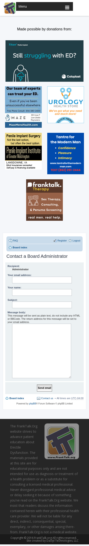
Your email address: (19, 275)
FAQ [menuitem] (15, 240)
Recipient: (14, 266)
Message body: (17, 312)
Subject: (12, 300)
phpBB (32, 403)
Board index (16, 398)
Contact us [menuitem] (47, 398)
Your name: (14, 287)
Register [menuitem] (62, 240)
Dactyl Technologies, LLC (62, 541)
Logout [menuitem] (76, 240)
